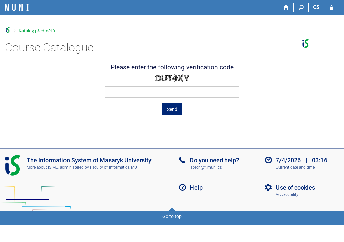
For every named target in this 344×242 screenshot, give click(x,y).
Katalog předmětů (37, 31)
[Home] (286, 7)
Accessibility (287, 194)
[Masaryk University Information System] (17, 7)
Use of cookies (295, 187)
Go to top (172, 216)
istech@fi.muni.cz (206, 167)
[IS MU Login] (331, 7)
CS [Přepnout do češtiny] (316, 7)
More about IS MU (42, 167)
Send (172, 109)
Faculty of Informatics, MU (113, 167)
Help (196, 187)
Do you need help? (214, 160)
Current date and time (295, 167)
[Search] (301, 7)
